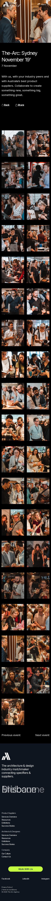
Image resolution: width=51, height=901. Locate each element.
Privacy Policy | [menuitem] (7, 887)
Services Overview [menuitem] (9, 816)
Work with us (25, 869)
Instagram (45, 879)
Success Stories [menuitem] (8, 826)
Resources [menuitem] (6, 820)
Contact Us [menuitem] (6, 856)
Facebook (6, 879)
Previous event (11, 735)
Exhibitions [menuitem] (6, 823)
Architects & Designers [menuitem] (11, 831)
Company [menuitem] (6, 850)
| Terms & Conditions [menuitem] (9, 890)
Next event (42, 735)
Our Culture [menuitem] (6, 853)
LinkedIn (25, 879)
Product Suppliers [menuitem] (9, 813)
